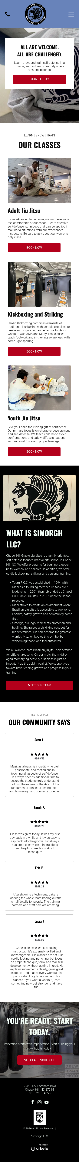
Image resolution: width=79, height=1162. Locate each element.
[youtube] (47, 1102)
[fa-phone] (8, 16)
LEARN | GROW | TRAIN (39, 135)
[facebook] (33, 1102)
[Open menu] (71, 14)
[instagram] (40, 1102)
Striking (53, 314)
